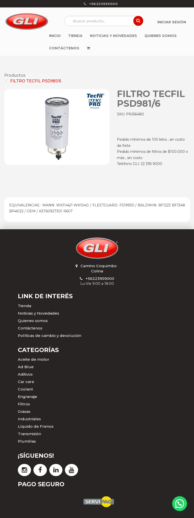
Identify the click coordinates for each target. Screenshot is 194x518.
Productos (15, 75)
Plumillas (27, 441)
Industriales (29, 419)
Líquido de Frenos (36, 426)
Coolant (25, 389)
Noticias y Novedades (38, 313)
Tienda (24, 305)
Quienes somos (33, 320)
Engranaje (27, 396)
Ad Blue (26, 366)
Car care (26, 381)
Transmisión (29, 433)
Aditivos (25, 374)
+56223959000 (99, 278)
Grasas (24, 411)
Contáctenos (30, 328)
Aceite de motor (33, 359)
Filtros (24, 404)
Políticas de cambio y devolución (49, 335)
